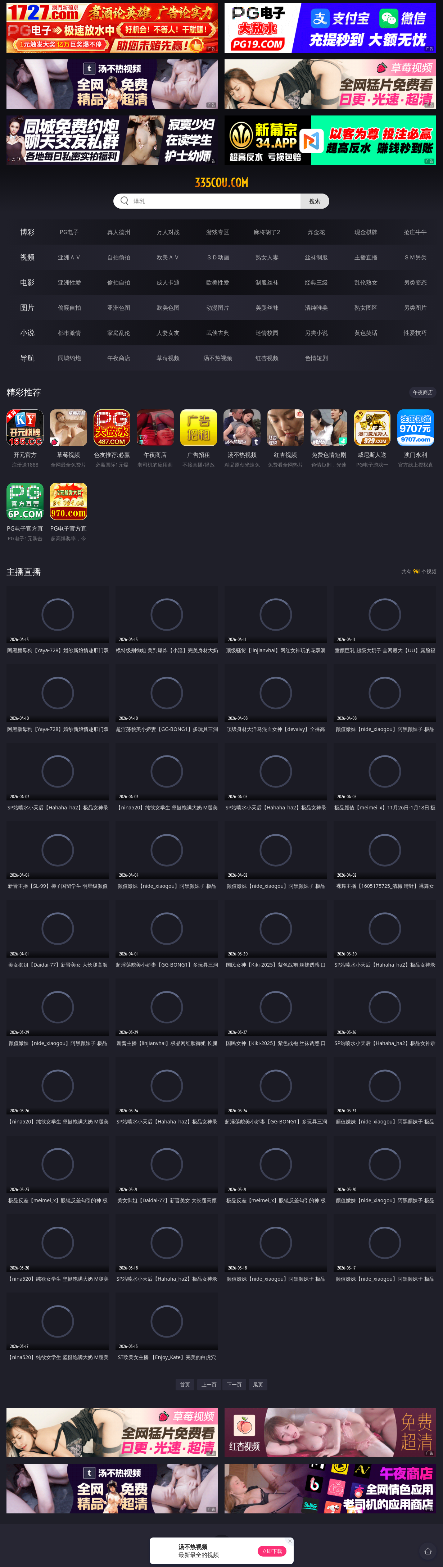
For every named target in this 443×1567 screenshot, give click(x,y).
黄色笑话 (366, 333)
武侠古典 (217, 333)
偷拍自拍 (118, 282)
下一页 (234, 1384)
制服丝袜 (267, 282)
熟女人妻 (267, 257)
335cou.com (221, 183)
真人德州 (118, 232)
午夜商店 (118, 358)
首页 (185, 1384)
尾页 (258, 1384)
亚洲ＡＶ (69, 257)
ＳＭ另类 (415, 257)
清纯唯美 (316, 308)
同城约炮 (69, 358)
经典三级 (316, 282)
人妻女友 (168, 333)
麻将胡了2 (267, 232)
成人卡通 (168, 282)
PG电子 (69, 232)
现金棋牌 (366, 232)
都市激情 (69, 333)
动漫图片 (217, 308)
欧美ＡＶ (168, 257)
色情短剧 (316, 358)
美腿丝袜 (267, 308)
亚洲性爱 (69, 282)
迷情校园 (267, 333)
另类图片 (415, 308)
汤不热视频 (217, 358)
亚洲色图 (118, 308)
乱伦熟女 (366, 282)
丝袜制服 (316, 257)
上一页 (209, 1384)
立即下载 (272, 1551)
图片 (27, 307)
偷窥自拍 (69, 308)
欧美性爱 (217, 282)
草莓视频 (168, 358)
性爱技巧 (415, 333)
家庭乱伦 (118, 333)
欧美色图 (168, 308)
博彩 (27, 232)
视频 (27, 257)
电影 (27, 282)
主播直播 (366, 257)
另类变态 (415, 282)
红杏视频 (267, 358)
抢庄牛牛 (415, 232)
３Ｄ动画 (217, 257)
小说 (27, 332)
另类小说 (316, 333)
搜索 (315, 201)
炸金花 (316, 232)
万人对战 (168, 232)
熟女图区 (366, 308)
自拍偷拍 (118, 257)
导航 (27, 358)
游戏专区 (217, 232)
